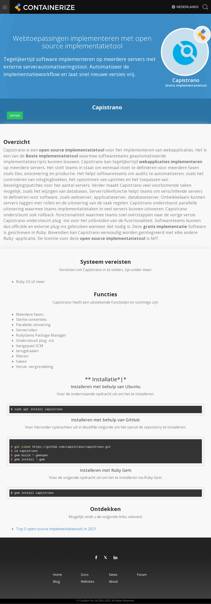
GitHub (15, 115)
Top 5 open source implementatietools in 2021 (56, 528)
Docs (85, 574)
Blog (56, 581)
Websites (87, 581)
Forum (142, 574)
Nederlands (184, 7)
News (113, 574)
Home (57, 574)
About (113, 581)
